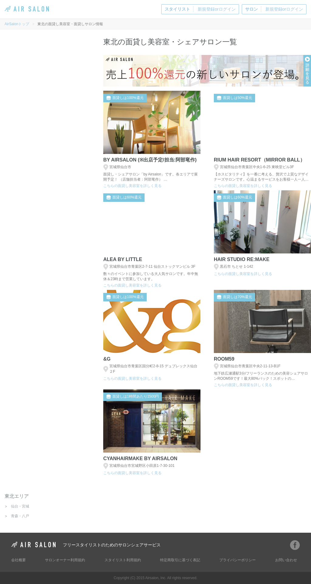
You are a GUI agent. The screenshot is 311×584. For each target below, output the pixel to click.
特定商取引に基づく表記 (180, 560)
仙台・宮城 (20, 506)
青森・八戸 (20, 516)
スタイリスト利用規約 (122, 560)
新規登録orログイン (200, 9)
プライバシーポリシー (237, 560)
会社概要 (18, 560)
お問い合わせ (286, 560)
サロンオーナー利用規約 (65, 560)
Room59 (224, 359)
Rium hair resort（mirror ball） (259, 159)
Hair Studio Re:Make (241, 259)
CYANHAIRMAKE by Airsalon (140, 458)
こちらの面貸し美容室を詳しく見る (132, 186)
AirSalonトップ (17, 24)
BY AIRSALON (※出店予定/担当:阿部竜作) (150, 159)
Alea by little (122, 259)
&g (107, 359)
